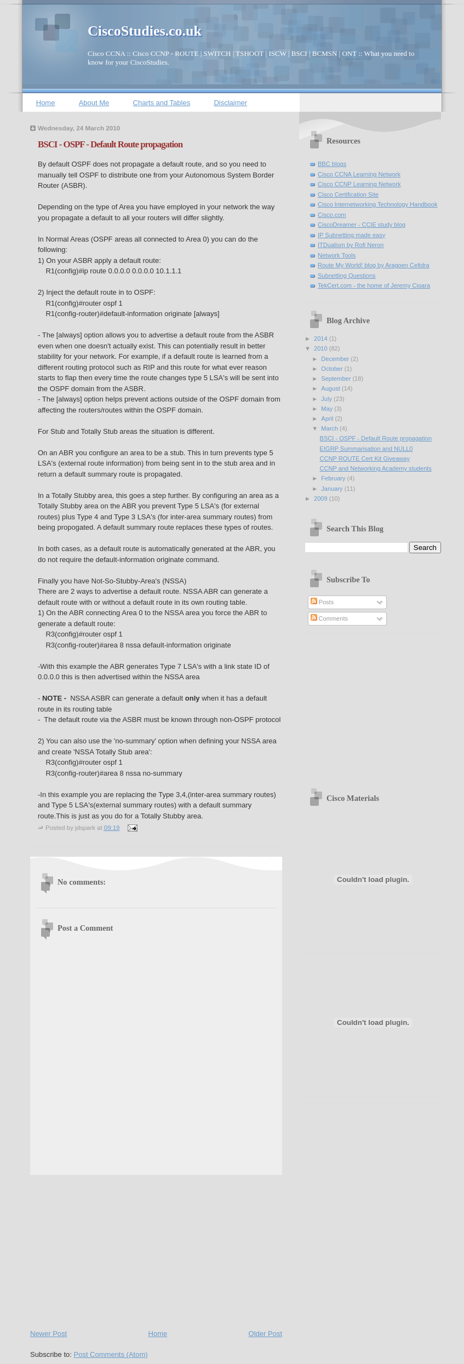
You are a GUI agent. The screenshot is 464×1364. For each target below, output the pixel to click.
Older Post (265, 1333)
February (334, 478)
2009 (321, 498)
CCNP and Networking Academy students (376, 468)
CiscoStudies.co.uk (145, 31)
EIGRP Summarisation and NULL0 (366, 448)
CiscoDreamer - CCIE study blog (361, 224)
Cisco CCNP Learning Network (359, 184)
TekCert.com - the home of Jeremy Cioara (374, 285)
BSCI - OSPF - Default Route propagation (110, 144)
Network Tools (337, 255)
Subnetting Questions (347, 275)
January (332, 488)
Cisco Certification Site (348, 194)
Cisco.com (332, 214)
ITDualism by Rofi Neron (350, 245)
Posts (322, 602)
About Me (94, 103)
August (331, 388)
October (332, 368)
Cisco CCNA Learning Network (359, 174)
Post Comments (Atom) (111, 1354)
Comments (329, 618)
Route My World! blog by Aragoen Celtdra (373, 265)
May (327, 408)
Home (45, 103)
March (330, 428)
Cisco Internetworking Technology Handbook (377, 204)
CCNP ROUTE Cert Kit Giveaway (365, 458)
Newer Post (48, 1333)
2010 (321, 348)
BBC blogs (332, 164)
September (336, 378)
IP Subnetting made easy (351, 235)
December (336, 359)
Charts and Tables (162, 103)
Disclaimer (230, 103)
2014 (321, 338)
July (327, 399)
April (328, 418)
